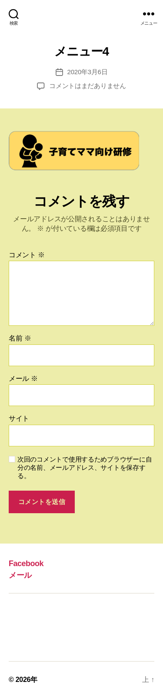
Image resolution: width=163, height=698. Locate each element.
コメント (27, 255)
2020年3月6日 (87, 71)
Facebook (26, 563)
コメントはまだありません (87, 85)
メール (23, 378)
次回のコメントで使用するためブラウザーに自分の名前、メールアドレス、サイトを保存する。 (84, 467)
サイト (19, 418)
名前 (20, 338)
